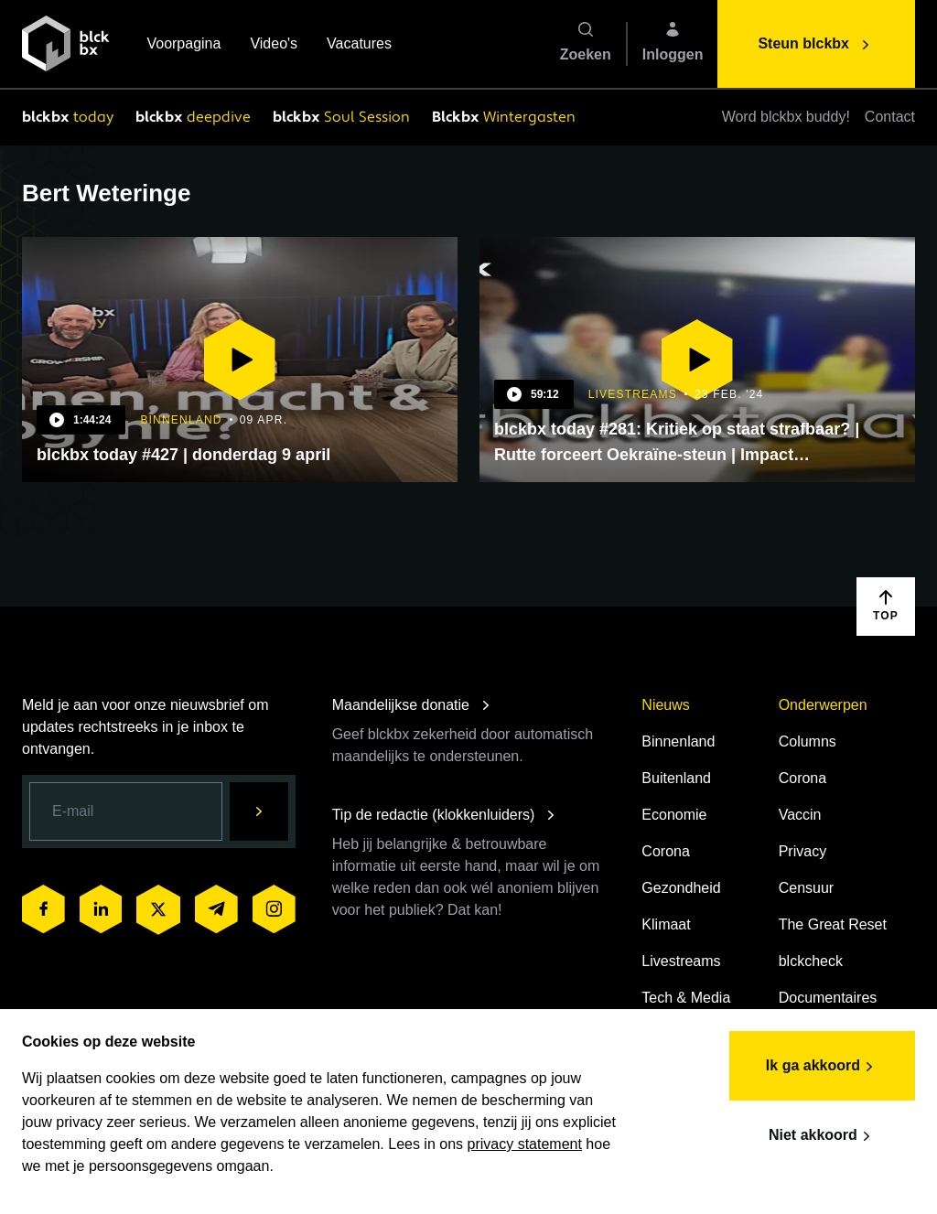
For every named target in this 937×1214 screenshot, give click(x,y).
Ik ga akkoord (822, 1067)
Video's (273, 45)
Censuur (806, 888)
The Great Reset (833, 924)
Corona (665, 851)
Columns (807, 741)
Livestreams (680, 961)
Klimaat (665, 924)
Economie (673, 814)
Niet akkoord (822, 1136)
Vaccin (800, 814)
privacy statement (525, 1144)
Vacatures (359, 45)
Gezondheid (680, 888)
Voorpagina (183, 45)
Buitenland (676, 778)
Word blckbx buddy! (786, 116)
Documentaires (828, 997)
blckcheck (811, 961)
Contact (890, 116)
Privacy (802, 851)
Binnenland (678, 741)
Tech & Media (685, 997)
